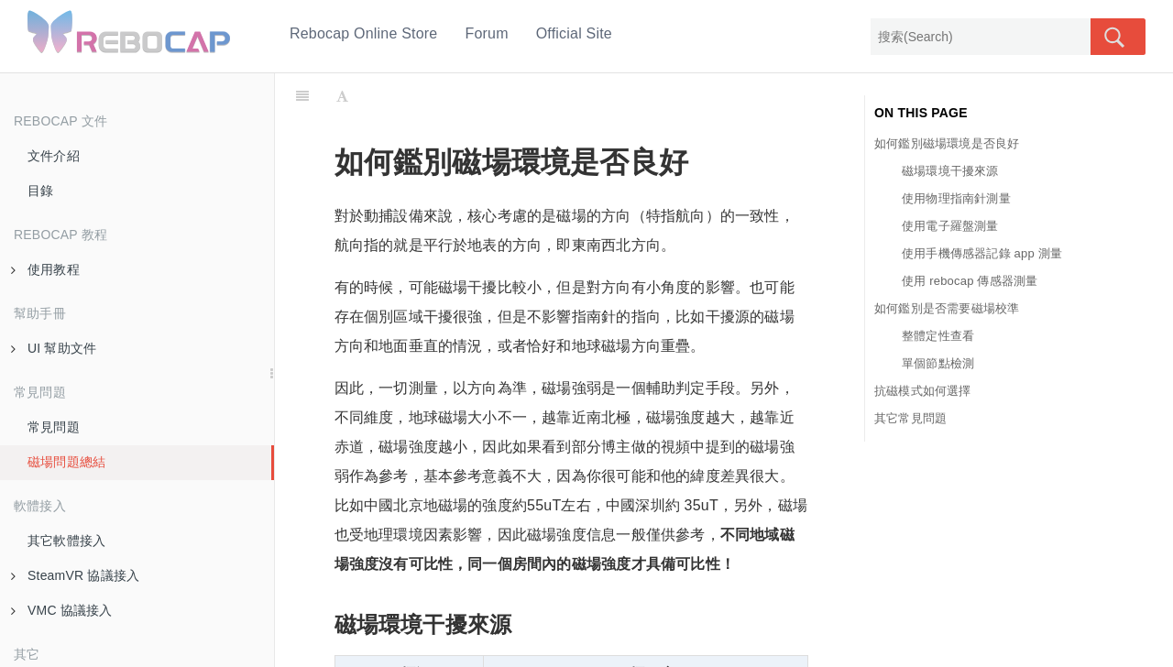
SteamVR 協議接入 (75, 575)
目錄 (40, 190)
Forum (486, 33)
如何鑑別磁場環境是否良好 (946, 143)
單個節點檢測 (938, 363)
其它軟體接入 (66, 540)
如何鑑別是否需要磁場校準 (946, 308)
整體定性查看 (938, 336)
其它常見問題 (910, 418)
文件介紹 (53, 155)
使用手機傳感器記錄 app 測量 (982, 253)
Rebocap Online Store (363, 33)
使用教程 (45, 269)
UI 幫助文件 (53, 348)
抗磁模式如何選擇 (922, 391)
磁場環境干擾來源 (950, 171)
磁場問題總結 (66, 461)
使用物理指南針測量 (956, 198)
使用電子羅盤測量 (950, 226)
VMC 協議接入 (62, 610)
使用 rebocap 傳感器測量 (969, 281)
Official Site (574, 33)
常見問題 (53, 427)
